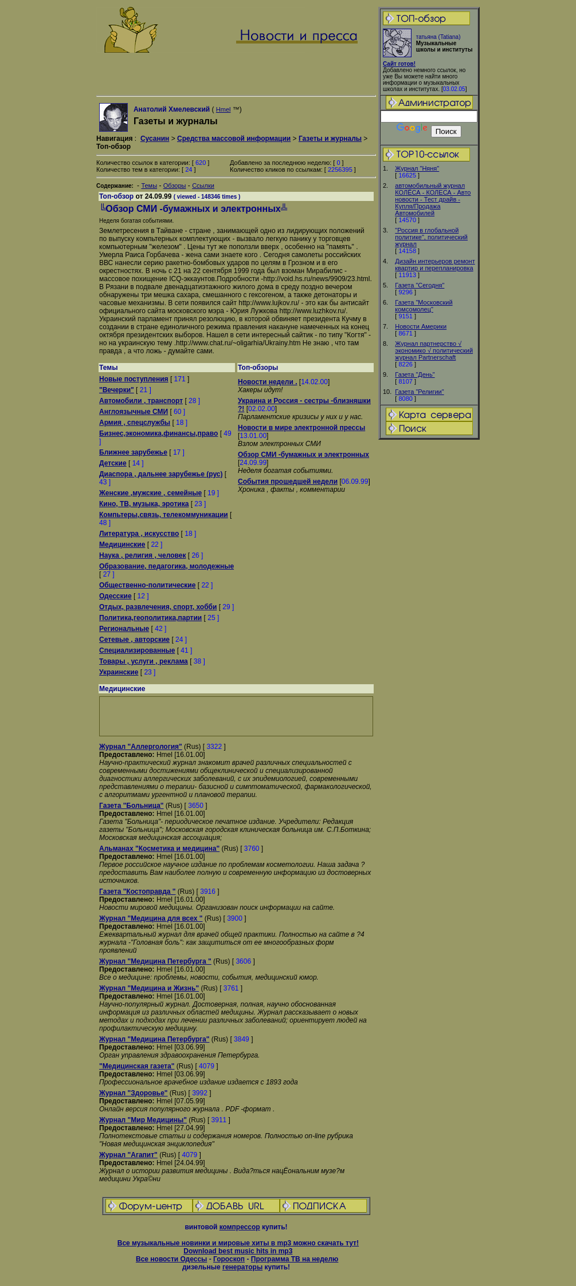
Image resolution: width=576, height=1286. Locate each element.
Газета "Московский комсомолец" (423, 306)
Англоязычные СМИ (133, 412)
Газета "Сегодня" (419, 285)
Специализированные (137, 650)
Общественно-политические (147, 585)
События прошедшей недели (288, 482)
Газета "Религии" (419, 391)
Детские (113, 463)
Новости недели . (267, 382)
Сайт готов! (399, 64)
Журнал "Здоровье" (133, 1093)
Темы (149, 185)
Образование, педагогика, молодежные (166, 566)
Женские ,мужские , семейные (150, 493)
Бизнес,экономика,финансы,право (158, 433)
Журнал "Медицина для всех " (150, 918)
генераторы (242, 1267)
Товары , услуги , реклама (143, 661)
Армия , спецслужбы (134, 423)
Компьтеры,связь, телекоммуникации (163, 515)
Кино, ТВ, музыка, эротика (144, 504)
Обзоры (174, 185)
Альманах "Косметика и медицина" (159, 849)
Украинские (118, 672)
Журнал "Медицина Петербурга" (154, 1039)
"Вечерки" (116, 390)
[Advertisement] (429, 621)
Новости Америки (420, 326)
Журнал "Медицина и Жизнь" (149, 988)
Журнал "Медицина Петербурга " (155, 961)
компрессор (240, 1227)
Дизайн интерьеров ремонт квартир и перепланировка (435, 264)
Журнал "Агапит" (128, 1155)
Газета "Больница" (131, 806)
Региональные (124, 629)
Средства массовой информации (234, 139)
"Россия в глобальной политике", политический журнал (431, 237)
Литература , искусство (139, 534)
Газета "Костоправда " (137, 891)
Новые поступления (134, 379)
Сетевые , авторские (134, 640)
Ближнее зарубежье (133, 452)
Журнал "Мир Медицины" (143, 1120)
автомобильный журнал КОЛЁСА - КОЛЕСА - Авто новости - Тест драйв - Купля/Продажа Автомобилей (433, 199)
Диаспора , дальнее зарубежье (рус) (160, 474)
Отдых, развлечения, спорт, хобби (158, 607)
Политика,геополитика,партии (150, 618)
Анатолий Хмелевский (172, 109)
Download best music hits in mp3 (237, 1251)
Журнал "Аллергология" (140, 747)
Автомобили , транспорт (141, 401)
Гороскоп (229, 1259)
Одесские (115, 596)
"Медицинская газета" (136, 1066)
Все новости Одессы (171, 1259)
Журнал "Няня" (417, 168)
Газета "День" (414, 374)
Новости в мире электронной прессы (301, 428)
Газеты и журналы (330, 139)
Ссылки (203, 185)
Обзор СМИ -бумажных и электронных (303, 455)
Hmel (223, 109)
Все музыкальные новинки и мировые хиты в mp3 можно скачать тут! (238, 1243)
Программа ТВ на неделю (295, 1259)
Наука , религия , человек (142, 555)
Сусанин (154, 139)
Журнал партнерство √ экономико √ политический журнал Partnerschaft (434, 350)
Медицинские (122, 545)
